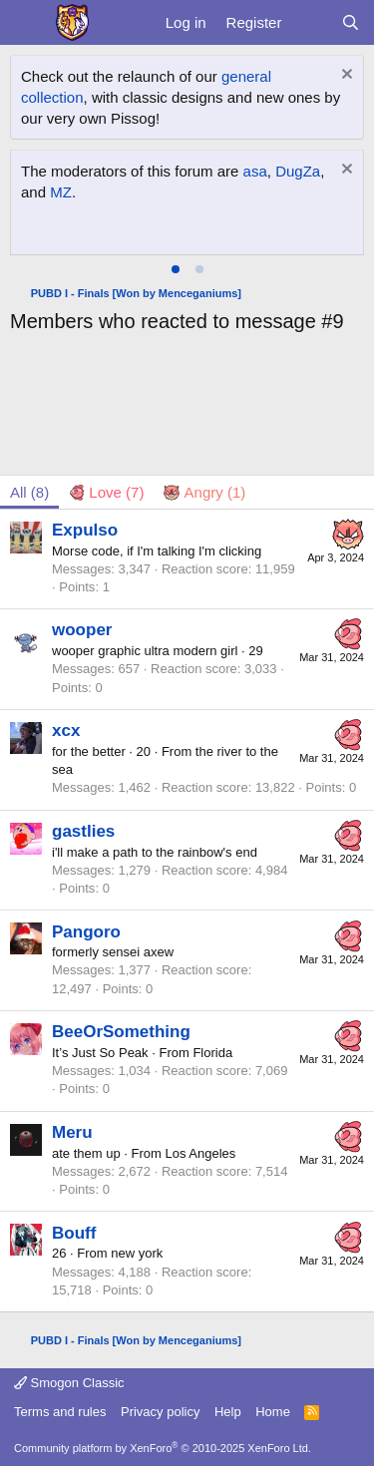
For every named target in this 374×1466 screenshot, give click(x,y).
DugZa (297, 171)
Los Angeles (200, 1153)
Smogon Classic (69, 1382)
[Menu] (27, 23)
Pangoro (86, 931)
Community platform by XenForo (162, 1448)
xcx (66, 730)
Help (227, 1411)
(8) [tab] (29, 492)
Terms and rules (60, 1411)
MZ (61, 191)
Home (272, 1411)
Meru (72, 1132)
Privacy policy (160, 1411)
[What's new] (310, 22)
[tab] (175, 269)
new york (137, 1253)
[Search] (350, 22)
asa (255, 171)
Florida (212, 1052)
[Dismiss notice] (344, 76)
